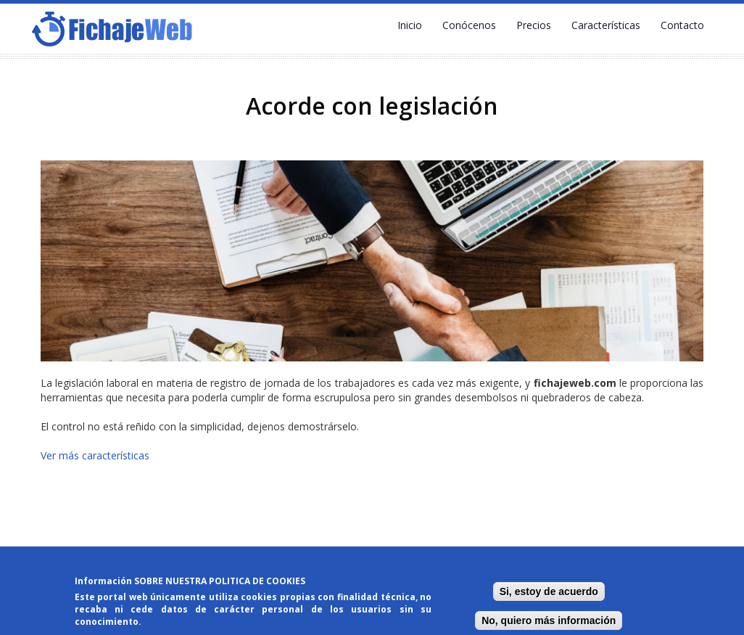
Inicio (409, 25)
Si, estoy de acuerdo (549, 592)
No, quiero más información (548, 621)
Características (605, 25)
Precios (533, 25)
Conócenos (469, 25)
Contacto (682, 25)
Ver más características (95, 455)
